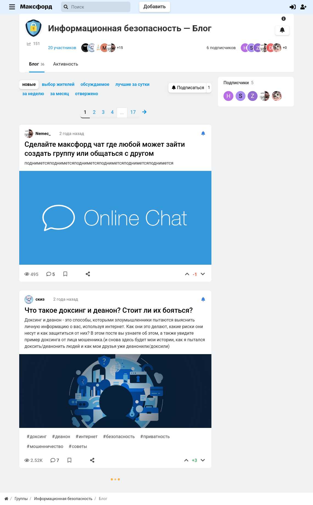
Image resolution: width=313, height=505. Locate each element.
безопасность (120, 436)
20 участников (62, 47)
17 (133, 112)
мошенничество (46, 446)
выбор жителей (58, 84)
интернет (88, 436)
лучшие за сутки (133, 84)
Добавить (155, 6)
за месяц (59, 93)
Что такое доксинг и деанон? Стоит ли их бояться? (108, 310)
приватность (156, 436)
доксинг (38, 436)
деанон (62, 436)
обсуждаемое (94, 84)
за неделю (33, 93)
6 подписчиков (221, 47)
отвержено (86, 93)
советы (79, 446)
